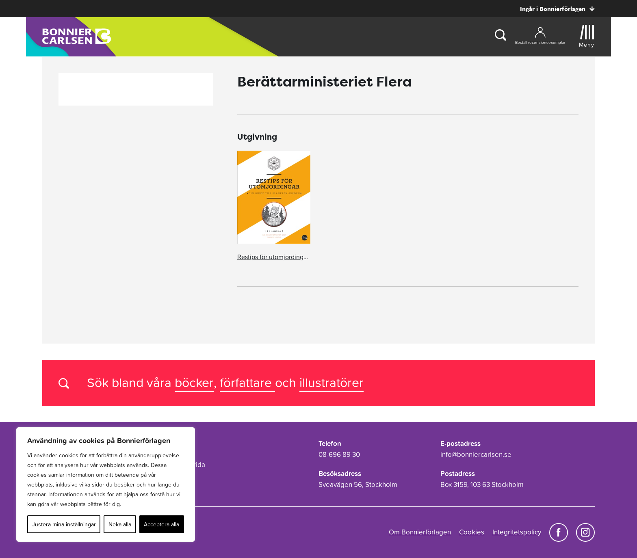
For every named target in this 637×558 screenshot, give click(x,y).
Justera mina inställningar (64, 524)
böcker (194, 382)
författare (247, 382)
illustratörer (331, 382)
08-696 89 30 (339, 454)
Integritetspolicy (516, 532)
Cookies (471, 532)
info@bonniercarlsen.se (475, 454)
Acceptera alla (161, 524)
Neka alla (119, 524)
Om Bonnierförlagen (420, 532)
